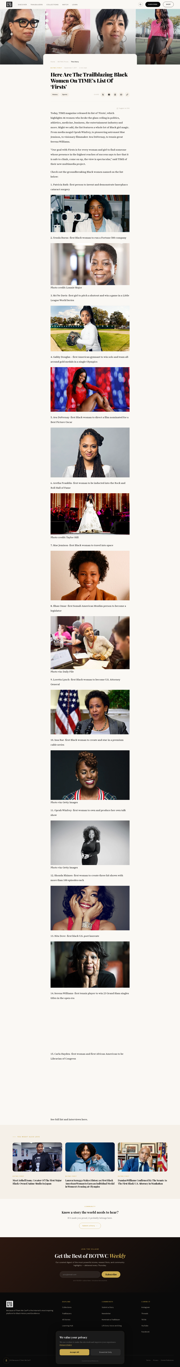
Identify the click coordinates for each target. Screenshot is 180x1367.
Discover (22, 5)
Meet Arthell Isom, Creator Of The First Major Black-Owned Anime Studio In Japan (37, 1182)
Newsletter (106, 1313)
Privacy (155, 1360)
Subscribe (152, 4)
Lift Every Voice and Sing (112, 1326)
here (84, 1119)
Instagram (145, 1307)
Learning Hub (67, 1326)
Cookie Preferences (167, 1360)
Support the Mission (110, 1338)
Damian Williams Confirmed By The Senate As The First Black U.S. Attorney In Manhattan (142, 1182)
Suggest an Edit (123, 108)
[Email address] (80, 1274)
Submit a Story (90, 1225)
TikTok (143, 1319)
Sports (64, 94)
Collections (52, 5)
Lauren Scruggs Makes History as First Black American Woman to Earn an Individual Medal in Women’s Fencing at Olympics (89, 1183)
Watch (65, 5)
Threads (144, 1313)
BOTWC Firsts (63, 62)
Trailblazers (37, 5)
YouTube (144, 1326)
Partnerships (107, 1332)
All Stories (66, 1319)
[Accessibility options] (6, 1360)
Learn (75, 5)
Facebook (145, 1332)
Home (53, 62)
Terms (148, 1360)
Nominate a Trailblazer (111, 1319)
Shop (168, 4)
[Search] (140, 4)
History (55, 94)
